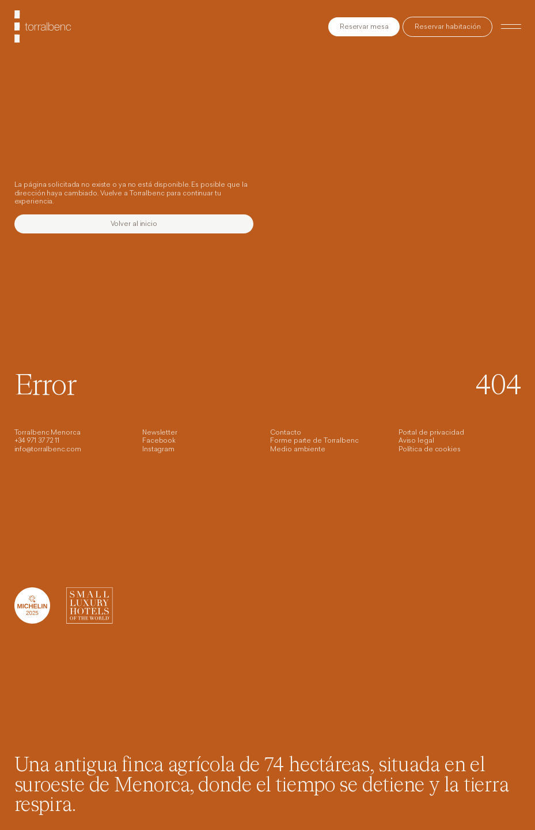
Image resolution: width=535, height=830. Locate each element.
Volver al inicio (134, 224)
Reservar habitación (448, 27)
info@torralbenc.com (47, 450)
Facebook (159, 441)
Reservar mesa (364, 27)
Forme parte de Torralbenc (314, 441)
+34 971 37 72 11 (36, 441)
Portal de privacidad (431, 433)
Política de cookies (430, 450)
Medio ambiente (297, 450)
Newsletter (159, 433)
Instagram (158, 450)
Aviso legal (416, 441)
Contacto (285, 433)
